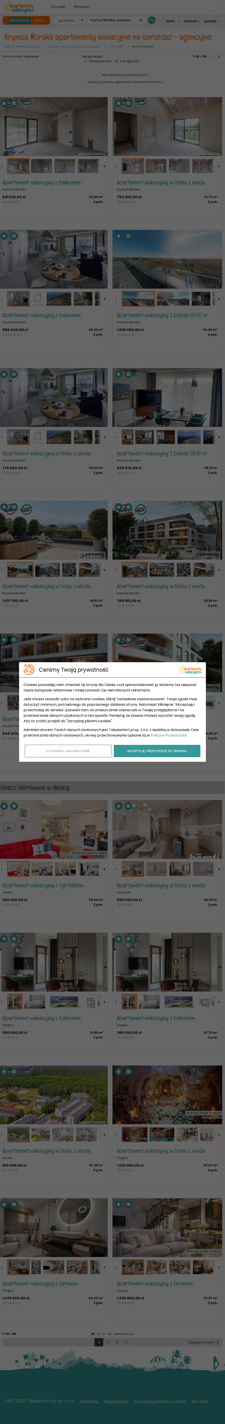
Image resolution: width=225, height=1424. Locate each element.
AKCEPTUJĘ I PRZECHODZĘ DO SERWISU (157, 751)
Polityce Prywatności (169, 735)
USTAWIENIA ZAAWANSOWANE (68, 751)
